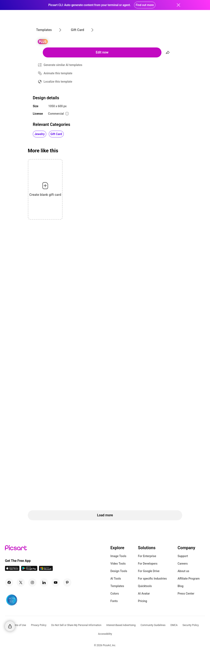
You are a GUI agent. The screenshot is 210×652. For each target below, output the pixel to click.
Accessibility (105, 633)
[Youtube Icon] (55, 582)
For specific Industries (152, 578)
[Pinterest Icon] (67, 582)
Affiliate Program (189, 578)
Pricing (142, 601)
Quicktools (145, 586)
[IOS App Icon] (12, 570)
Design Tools (118, 571)
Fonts (114, 601)
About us (183, 571)
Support (183, 556)
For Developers (148, 563)
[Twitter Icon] (21, 582)
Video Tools (118, 563)
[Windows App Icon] (46, 570)
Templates (117, 586)
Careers (183, 563)
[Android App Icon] (29, 570)
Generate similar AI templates (63, 65)
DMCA (174, 625)
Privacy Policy (38, 625)
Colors (114, 593)
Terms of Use (18, 625)
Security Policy (191, 625)
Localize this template (58, 81)
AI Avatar (144, 593)
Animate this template (58, 73)
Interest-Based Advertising (121, 625)
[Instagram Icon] (32, 582)
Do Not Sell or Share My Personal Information (76, 625)
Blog (180, 586)
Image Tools (118, 556)
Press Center (186, 593)
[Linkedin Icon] (44, 582)
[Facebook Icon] (9, 582)
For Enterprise (147, 556)
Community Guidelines (152, 625)
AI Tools (115, 578)
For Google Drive (149, 571)
